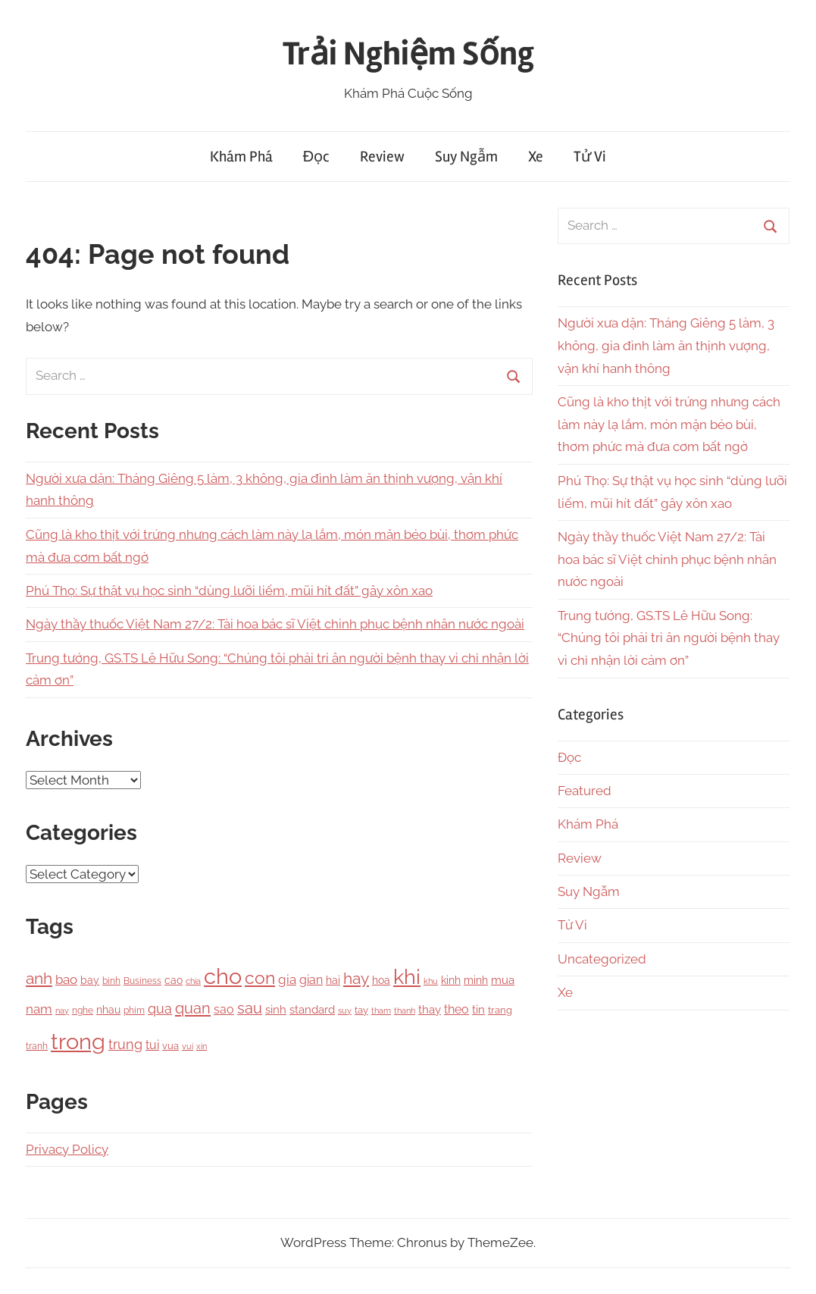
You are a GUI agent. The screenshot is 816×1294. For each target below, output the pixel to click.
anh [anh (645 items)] (39, 978)
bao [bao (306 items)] (66, 979)
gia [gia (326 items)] (287, 979)
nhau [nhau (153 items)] (108, 1010)
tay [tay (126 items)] (361, 1010)
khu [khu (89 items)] (431, 981)
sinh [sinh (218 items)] (275, 1009)
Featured (584, 790)
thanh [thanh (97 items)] (404, 1010)
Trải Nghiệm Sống (408, 53)
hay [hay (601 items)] (356, 979)
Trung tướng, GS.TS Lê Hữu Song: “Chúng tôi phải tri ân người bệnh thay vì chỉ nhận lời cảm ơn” (669, 638)
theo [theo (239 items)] (456, 1009)
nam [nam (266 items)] (39, 1009)
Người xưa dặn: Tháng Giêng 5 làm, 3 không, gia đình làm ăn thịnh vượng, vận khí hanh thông (666, 345)
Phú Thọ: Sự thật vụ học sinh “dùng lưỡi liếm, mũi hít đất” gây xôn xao (229, 590)
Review (382, 156)
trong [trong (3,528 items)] (78, 1041)
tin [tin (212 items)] (478, 1010)
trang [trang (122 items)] (500, 1010)
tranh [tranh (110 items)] (37, 1046)
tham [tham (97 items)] (381, 1010)
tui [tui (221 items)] (152, 1045)
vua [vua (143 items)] (170, 1045)
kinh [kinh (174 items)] (451, 980)
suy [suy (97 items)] (345, 1010)
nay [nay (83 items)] (62, 1010)
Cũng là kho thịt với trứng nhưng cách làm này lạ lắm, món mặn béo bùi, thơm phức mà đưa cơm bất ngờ (669, 424)
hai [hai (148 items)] (333, 980)
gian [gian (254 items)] (311, 980)
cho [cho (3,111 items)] (223, 976)
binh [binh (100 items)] (111, 981)
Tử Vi (590, 156)
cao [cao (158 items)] (173, 980)
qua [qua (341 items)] (160, 1009)
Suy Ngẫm (466, 156)
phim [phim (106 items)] (134, 1010)
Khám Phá (241, 156)
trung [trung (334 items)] (125, 1044)
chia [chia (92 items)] (193, 981)
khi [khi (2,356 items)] (407, 976)
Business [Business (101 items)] (142, 981)
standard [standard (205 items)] (312, 1010)
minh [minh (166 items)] (476, 980)
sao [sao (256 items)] (224, 1009)
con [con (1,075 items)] (260, 977)
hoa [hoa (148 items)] (381, 980)
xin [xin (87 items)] (201, 1046)
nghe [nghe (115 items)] (82, 1010)
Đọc (316, 156)
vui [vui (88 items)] (187, 1046)
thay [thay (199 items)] (429, 1010)
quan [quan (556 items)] (193, 1008)
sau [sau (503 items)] (249, 1008)
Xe (535, 156)
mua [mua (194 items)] (502, 979)
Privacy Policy (67, 1149)
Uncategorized (602, 959)
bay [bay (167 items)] (89, 980)
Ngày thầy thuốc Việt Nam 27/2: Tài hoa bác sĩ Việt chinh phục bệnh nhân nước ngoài (275, 623)
